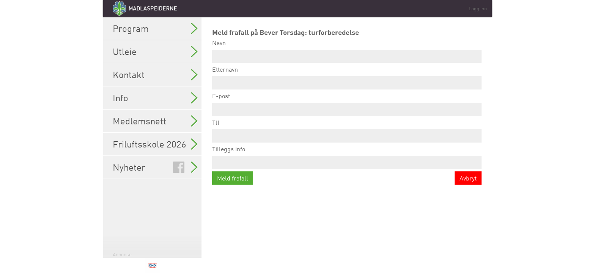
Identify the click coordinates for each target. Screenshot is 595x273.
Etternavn (347, 77)
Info (155, 98)
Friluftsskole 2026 (155, 144)
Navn (347, 51)
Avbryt (468, 178)
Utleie (155, 51)
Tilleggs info (347, 157)
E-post (347, 104)
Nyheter (155, 167)
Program (155, 28)
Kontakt (155, 74)
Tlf (347, 131)
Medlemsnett (155, 121)
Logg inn (478, 8)
